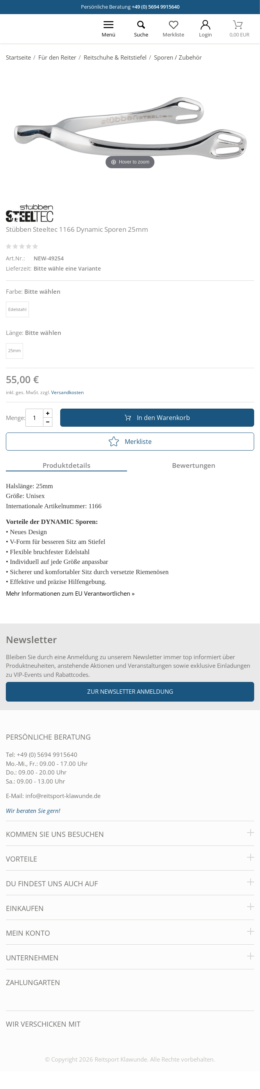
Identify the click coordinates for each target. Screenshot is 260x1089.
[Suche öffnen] (141, 28)
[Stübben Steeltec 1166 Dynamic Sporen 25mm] (130, 130)
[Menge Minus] (47, 422)
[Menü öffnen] (109, 28)
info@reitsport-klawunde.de (62, 796)
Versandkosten (67, 392)
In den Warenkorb (157, 417)
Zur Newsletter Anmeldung (130, 691)
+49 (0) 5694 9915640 (155, 6)
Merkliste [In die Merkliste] (130, 441)
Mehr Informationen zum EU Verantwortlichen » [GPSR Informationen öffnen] (70, 593)
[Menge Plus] (47, 413)
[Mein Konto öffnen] (206, 28)
